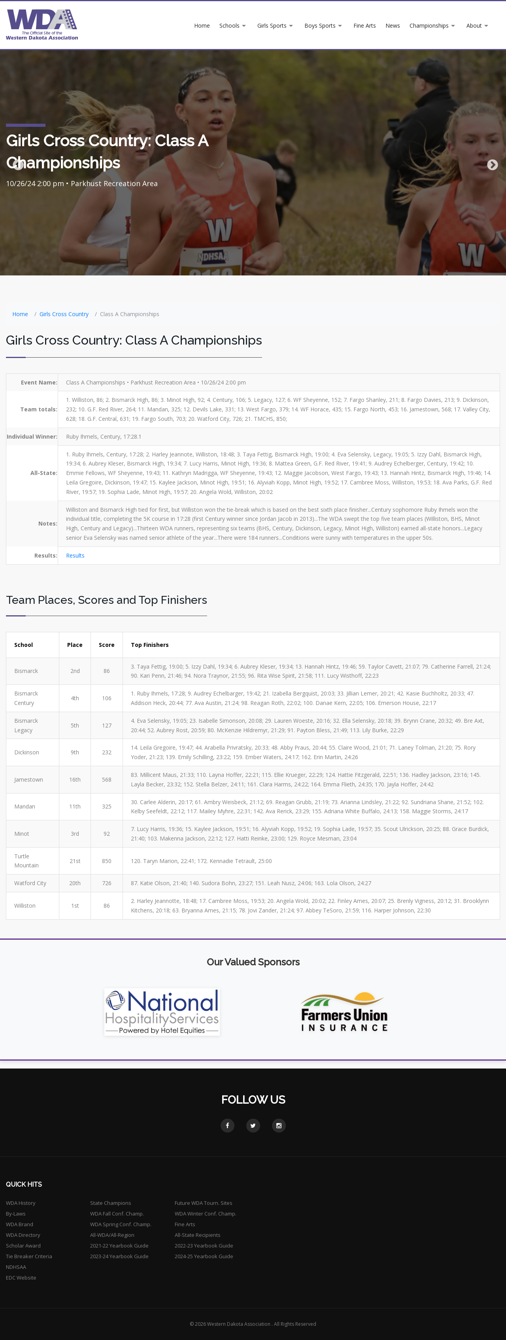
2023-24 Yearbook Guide (119, 1256)
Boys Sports (320, 25)
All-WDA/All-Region (112, 1234)
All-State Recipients (198, 1234)
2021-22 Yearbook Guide (119, 1245)
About (474, 25)
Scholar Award (23, 1245)
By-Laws (16, 1213)
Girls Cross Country (64, 314)
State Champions (110, 1202)
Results (75, 555)
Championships (429, 25)
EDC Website (21, 1277)
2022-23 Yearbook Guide (204, 1245)
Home (202, 25)
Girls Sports (272, 25)
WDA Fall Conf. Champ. (117, 1213)
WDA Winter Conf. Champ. (205, 1213)
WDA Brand (19, 1224)
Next (490, 163)
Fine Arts (364, 25)
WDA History (21, 1202)
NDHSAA (16, 1266)
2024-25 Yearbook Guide (204, 1256)
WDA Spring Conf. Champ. (120, 1224)
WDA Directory (23, 1234)
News (392, 25)
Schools (229, 25)
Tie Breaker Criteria (29, 1256)
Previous (16, 163)
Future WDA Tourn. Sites (203, 1202)
